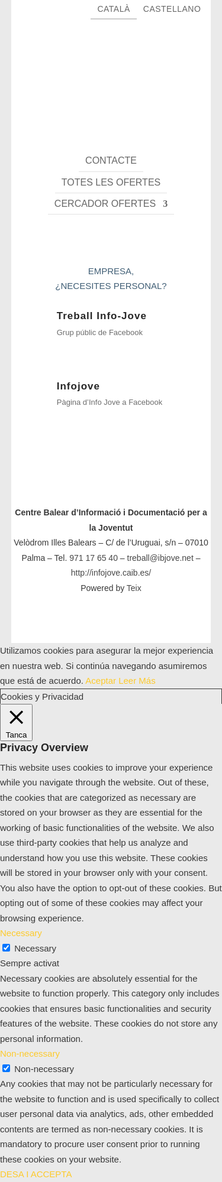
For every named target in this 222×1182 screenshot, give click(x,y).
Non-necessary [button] (30, 1053)
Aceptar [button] (100, 681)
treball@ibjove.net (160, 558)
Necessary (35, 948)
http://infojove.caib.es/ (111, 572)
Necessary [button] (21, 933)
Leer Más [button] (137, 681)
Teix (134, 588)
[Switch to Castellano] (172, 12)
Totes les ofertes (111, 182)
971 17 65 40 (93, 558)
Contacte (111, 160)
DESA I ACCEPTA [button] (36, 1174)
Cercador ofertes (105, 204)
